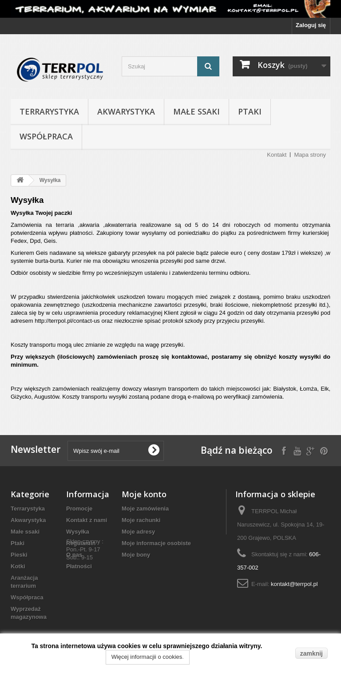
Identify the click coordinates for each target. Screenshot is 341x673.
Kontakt (276, 154)
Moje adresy (138, 531)
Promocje (79, 508)
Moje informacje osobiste (156, 543)
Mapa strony (310, 154)
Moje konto (144, 494)
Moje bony (136, 554)
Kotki (18, 566)
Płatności (79, 566)
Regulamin (80, 543)
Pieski (19, 554)
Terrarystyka (49, 111)
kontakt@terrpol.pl (294, 584)
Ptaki (250, 111)
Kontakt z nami (86, 520)
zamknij (311, 653)
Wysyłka (77, 531)
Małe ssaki (196, 111)
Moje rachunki (141, 520)
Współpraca (46, 136)
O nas (74, 554)
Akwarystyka (126, 111)
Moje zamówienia (145, 508)
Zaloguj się (311, 25)
